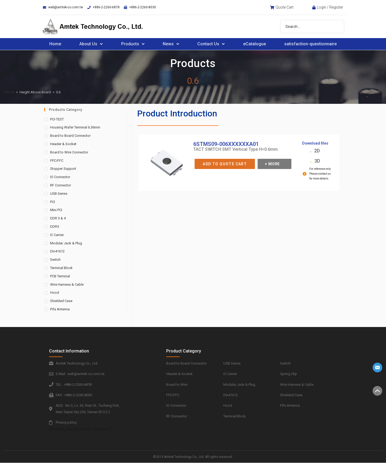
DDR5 (54, 227)
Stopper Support (63, 169)
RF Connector (60, 185)
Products (132, 44)
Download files (315, 143)
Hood (54, 293)
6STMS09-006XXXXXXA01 (226, 144)
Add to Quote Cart (225, 164)
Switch (55, 260)
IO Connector (60, 177)
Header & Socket (63, 144)
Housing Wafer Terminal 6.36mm (75, 127)
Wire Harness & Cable (67, 284)
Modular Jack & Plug (66, 243)
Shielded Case (61, 301)
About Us (91, 44)
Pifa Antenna (60, 309)
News (171, 44)
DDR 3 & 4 (58, 218)
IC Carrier (57, 235)
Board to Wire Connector (69, 152)
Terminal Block (61, 268)
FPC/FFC (56, 161)
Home (55, 43)
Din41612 (57, 251)
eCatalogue (254, 43)
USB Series (58, 194)
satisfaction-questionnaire (310, 43)
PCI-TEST (57, 119)
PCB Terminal (60, 276)
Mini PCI (56, 210)
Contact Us (211, 44)
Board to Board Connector (70, 136)
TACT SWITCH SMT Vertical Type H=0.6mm (235, 149)
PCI (52, 202)
